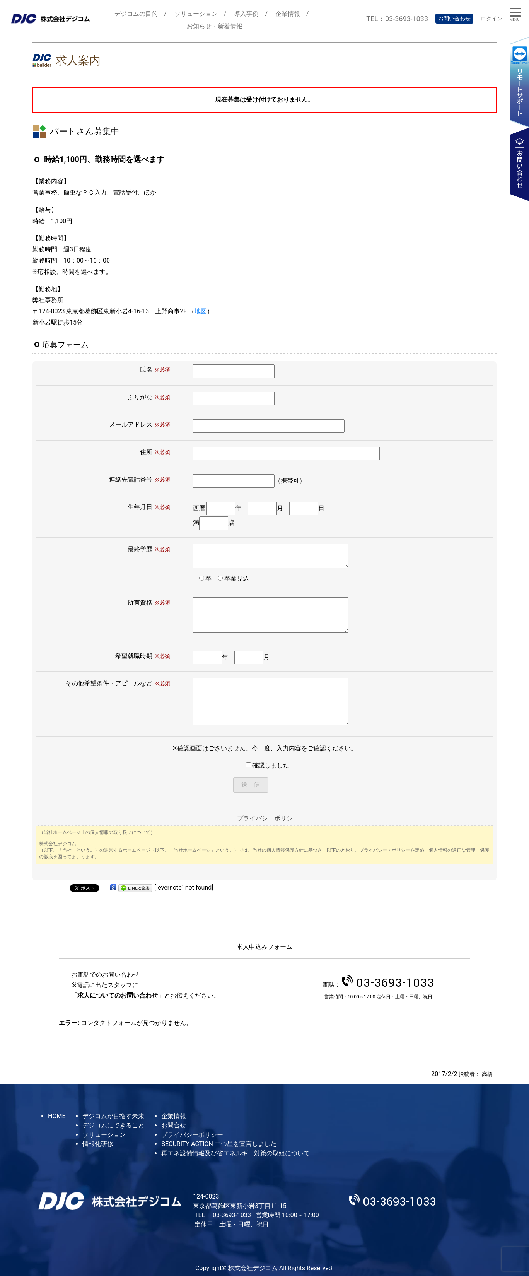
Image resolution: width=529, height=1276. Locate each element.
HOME (56, 1116)
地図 (201, 311)
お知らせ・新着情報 (214, 26)
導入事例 (246, 13)
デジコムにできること (113, 1125)
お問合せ (173, 1125)
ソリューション (196, 13)
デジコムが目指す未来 (113, 1116)
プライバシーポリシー (192, 1134)
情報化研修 (97, 1144)
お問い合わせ (454, 18)
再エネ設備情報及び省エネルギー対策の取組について (235, 1153)
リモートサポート (519, 82)
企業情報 (287, 13)
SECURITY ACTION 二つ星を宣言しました (218, 1144)
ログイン (491, 18)
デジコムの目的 (136, 13)
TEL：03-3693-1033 (397, 19)
